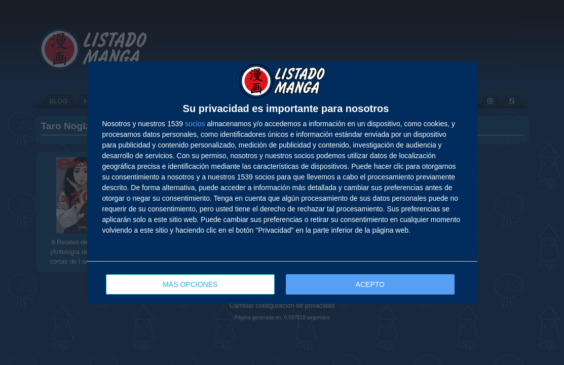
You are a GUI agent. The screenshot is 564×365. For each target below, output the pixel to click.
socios (195, 123)
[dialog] (282, 182)
